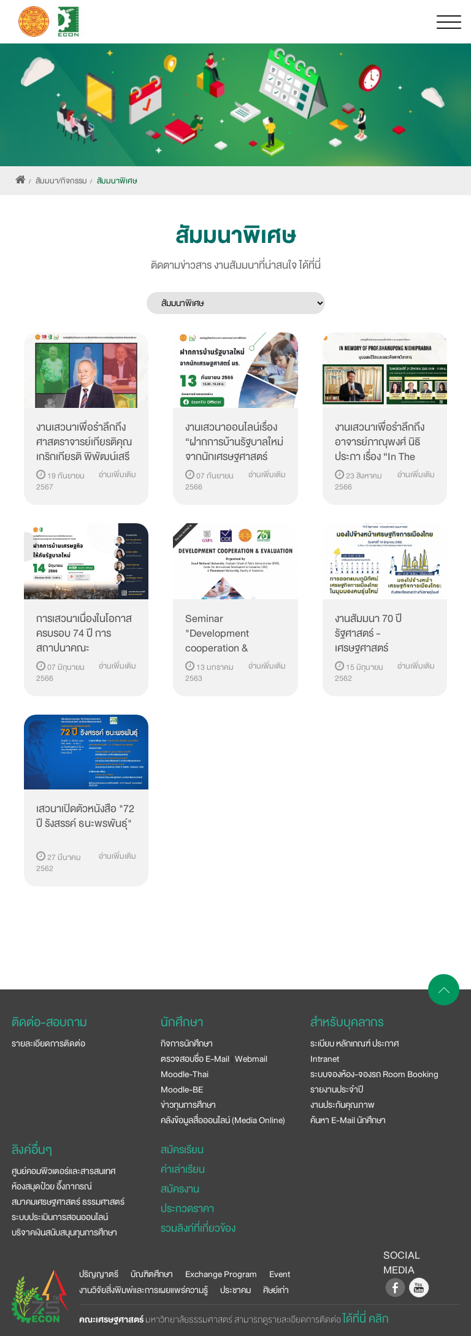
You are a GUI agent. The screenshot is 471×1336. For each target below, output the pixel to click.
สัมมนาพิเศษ (117, 181)
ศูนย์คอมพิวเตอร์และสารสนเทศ (63, 1171)
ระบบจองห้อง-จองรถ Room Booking (374, 1074)
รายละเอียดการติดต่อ (48, 1043)
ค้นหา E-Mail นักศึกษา (348, 1120)
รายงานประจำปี (336, 1089)
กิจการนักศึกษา (187, 1043)
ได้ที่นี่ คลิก (366, 1319)
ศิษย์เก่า (276, 1290)
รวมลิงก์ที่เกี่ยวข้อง (198, 1228)
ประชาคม (235, 1290)
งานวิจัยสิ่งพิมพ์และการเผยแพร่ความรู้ (143, 1290)
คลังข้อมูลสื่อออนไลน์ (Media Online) (223, 1120)
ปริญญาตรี (98, 1274)
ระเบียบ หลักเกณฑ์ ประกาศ (354, 1043)
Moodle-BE (182, 1089)
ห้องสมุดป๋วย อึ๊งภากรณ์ (52, 1186)
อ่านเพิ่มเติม (117, 475)
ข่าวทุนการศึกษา (188, 1104)
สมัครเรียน (182, 1150)
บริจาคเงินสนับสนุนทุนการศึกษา (64, 1232)
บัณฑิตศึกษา (152, 1274)
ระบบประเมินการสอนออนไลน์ (60, 1217)
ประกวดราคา (187, 1209)
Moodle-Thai (185, 1074)
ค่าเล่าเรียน (183, 1169)
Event (279, 1274)
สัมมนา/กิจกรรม (61, 181)
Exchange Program (221, 1274)
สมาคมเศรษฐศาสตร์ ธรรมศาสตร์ (68, 1201)
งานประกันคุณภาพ (342, 1104)
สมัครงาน (180, 1189)
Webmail (251, 1058)
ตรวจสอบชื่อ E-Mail (195, 1058)
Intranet (324, 1058)
